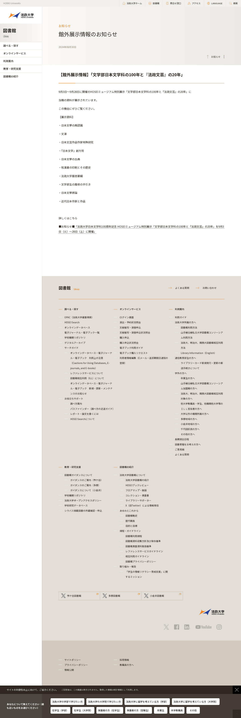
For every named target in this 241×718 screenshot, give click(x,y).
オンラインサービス (14, 53)
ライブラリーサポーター (138, 500)
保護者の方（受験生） (138, 710)
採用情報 (124, 659)
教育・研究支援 (12, 68)
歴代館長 (130, 520)
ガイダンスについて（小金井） (86, 490)
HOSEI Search (71, 322)
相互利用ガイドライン (137, 556)
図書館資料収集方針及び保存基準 (143, 541)
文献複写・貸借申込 (130, 327)
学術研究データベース (76, 505)
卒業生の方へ (188, 378)
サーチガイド (71, 347)
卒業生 (160, 710)
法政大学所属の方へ (185, 322)
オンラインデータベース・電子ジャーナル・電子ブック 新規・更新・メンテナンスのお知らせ (91, 388)
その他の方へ (188, 434)
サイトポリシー (72, 659)
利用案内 (8, 61)
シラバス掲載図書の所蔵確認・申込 (83, 510)
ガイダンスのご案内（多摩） (85, 485)
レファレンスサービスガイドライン (144, 551)
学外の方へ (181, 373)
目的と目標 (131, 526)
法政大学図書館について (132, 475)
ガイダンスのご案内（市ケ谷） (86, 480)
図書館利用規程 (134, 536)
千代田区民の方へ (190, 429)
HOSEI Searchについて (82, 419)
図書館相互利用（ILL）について (87, 378)
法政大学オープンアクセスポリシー (83, 500)
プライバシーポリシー (76, 664)
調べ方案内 (76, 403)
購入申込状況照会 (129, 342)
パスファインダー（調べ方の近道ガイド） (92, 408)
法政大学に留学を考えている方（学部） (147, 701)
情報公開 (69, 670)
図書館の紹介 (10, 76)
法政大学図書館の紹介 (137, 480)
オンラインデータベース (77, 327)
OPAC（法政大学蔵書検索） (79, 317)
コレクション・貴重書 (137, 495)
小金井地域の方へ (190, 424)
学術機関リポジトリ (75, 337)
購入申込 (124, 337)
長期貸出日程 (182, 439)
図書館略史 (131, 515)
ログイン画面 (127, 317)
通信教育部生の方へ (185, 358)
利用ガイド (181, 317)
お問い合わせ (210, 288)
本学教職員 (177, 710)
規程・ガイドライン (130, 531)
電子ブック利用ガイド (131, 347)
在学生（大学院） (83, 710)
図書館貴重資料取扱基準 (138, 546)
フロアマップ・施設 (136, 490)
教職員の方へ (127, 664)
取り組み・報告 (128, 566)
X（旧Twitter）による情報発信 (142, 505)
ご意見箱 (179, 449)
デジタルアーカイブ (74, 342)
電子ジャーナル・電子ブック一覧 (81, 332)
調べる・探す (10, 45)
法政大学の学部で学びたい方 (67, 701)
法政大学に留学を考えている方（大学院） (196, 701)
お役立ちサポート (73, 398)
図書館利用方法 (189, 327)
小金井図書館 (157, 595)
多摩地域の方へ (189, 419)
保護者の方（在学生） (110, 710)
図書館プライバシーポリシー (141, 561)
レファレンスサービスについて (86, 373)
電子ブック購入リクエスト (134, 353)
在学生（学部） (60, 710)
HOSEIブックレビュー (137, 485)
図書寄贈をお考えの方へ (188, 444)
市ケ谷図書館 (74, 595)
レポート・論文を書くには (84, 413)
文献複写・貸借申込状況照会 (135, 332)
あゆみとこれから (129, 510)
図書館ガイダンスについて (78, 475)
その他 (193, 710)
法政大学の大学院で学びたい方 (104, 701)
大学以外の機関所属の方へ (195, 413)
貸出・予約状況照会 (130, 322)
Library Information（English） (198, 353)
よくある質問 (182, 288)
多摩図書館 (114, 595)
